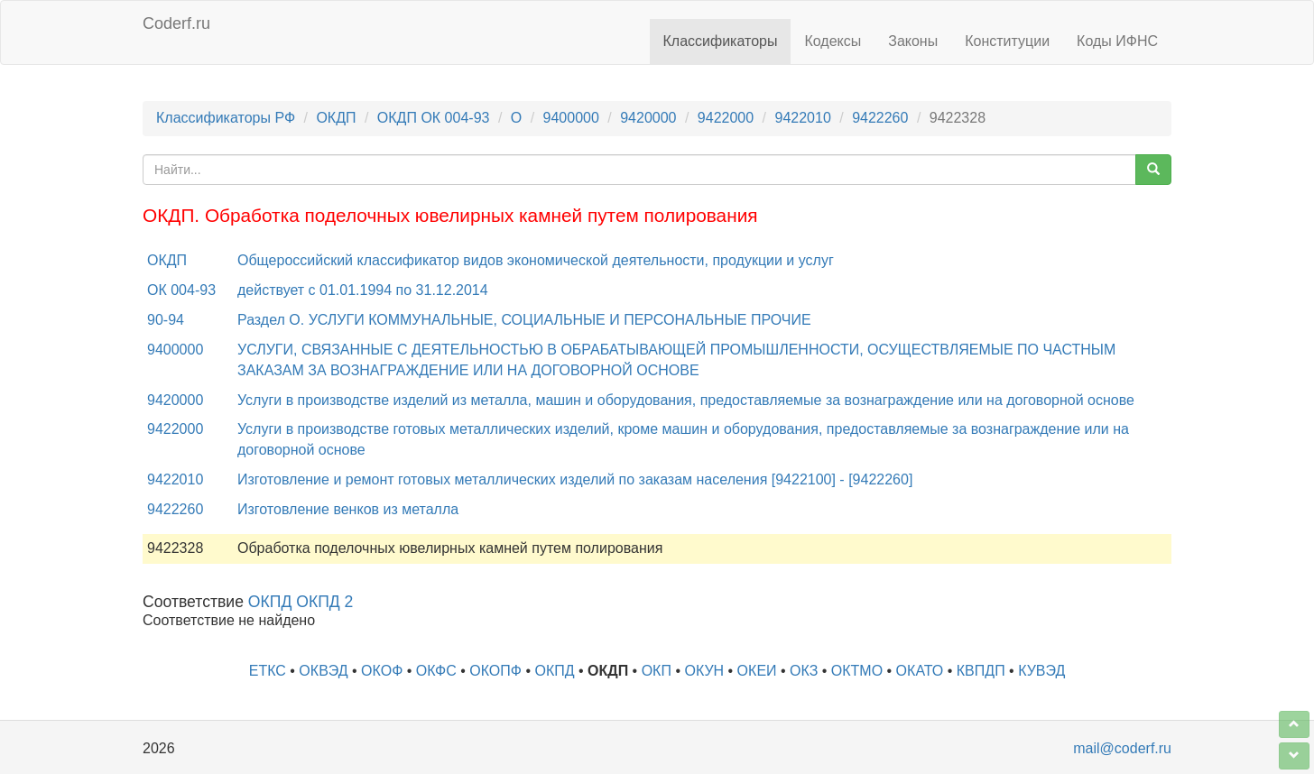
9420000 (648, 117)
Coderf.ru (176, 23)
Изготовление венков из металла (347, 509)
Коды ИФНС (1117, 41)
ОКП (656, 670)
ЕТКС (267, 670)
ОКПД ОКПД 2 (301, 602)
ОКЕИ (757, 670)
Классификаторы (720, 41)
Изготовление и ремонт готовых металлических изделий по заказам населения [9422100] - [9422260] (574, 479)
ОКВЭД (323, 670)
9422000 (726, 117)
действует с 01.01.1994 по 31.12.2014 (362, 290)
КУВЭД (1041, 670)
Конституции (1007, 41)
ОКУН (704, 670)
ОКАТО (920, 670)
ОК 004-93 (181, 290)
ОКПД (554, 670)
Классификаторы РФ (225, 117)
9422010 (802, 117)
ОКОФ (382, 670)
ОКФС (436, 670)
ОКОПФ (495, 670)
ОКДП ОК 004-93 (433, 117)
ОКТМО (857, 670)
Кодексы (832, 41)
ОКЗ (804, 670)
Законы (913, 41)
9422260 (880, 117)
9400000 (571, 117)
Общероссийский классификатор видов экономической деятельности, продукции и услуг (535, 260)
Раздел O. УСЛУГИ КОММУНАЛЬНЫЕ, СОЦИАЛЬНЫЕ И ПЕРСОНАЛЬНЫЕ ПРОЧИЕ (524, 319)
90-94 (165, 319)
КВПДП (981, 670)
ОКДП (336, 117)
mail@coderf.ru (1122, 748)
